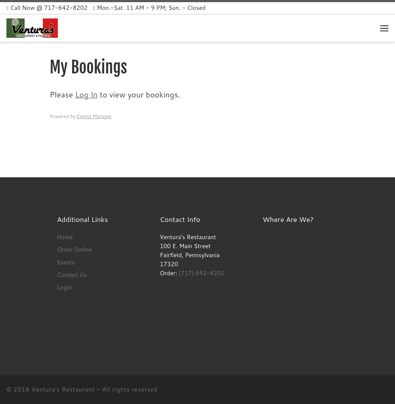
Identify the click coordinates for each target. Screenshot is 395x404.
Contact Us (72, 274)
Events (66, 262)
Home (65, 237)
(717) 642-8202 (201, 273)
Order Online (74, 249)
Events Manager (94, 116)
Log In (86, 94)
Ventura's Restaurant (63, 389)
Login (64, 287)
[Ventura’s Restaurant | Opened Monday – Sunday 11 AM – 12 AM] (32, 27)
